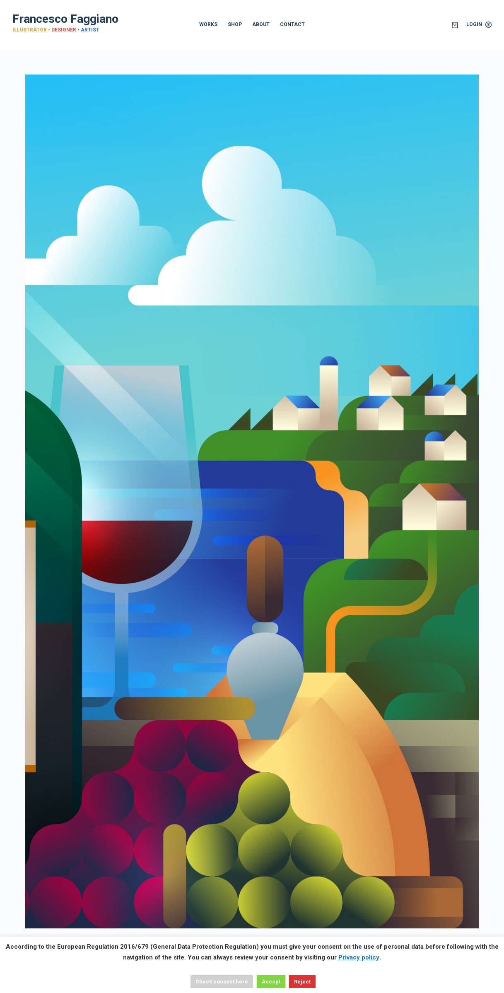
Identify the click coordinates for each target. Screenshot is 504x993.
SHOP (235, 24)
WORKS (208, 24)
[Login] (479, 25)
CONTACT (292, 24)
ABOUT (261, 24)
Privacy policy (358, 957)
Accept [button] (271, 982)
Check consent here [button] (221, 982)
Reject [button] (302, 982)
